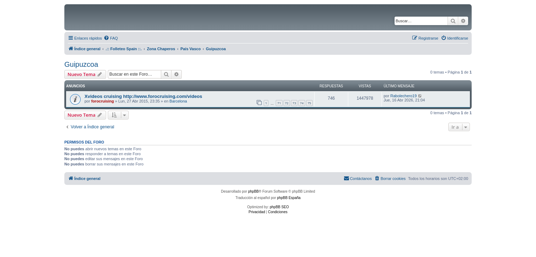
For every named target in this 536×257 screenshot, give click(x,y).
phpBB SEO (279, 207)
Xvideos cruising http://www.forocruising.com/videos (143, 96)
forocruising (102, 101)
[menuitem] (111, 38)
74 (301, 103)
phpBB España (289, 198)
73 (294, 103)
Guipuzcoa (81, 64)
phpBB (253, 191)
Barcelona (178, 101)
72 (287, 103)
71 (279, 103)
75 (309, 103)
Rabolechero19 (403, 96)
